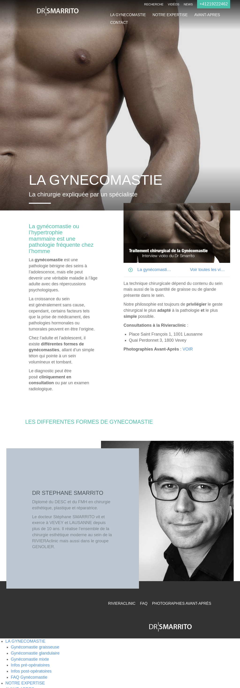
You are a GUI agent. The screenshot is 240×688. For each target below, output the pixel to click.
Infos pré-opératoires (30, 665)
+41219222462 (213, 4)
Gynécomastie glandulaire (35, 653)
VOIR (188, 349)
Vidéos (173, 4)
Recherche (153, 4)
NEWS (188, 4)
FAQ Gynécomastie (29, 677)
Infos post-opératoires (31, 671)
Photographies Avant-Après (181, 603)
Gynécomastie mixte (30, 659)
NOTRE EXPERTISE (170, 15)
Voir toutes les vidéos (210, 269)
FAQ (143, 603)
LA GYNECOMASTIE (128, 15)
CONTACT (119, 23)
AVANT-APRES (207, 15)
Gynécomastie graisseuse (35, 647)
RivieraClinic (121, 603)
